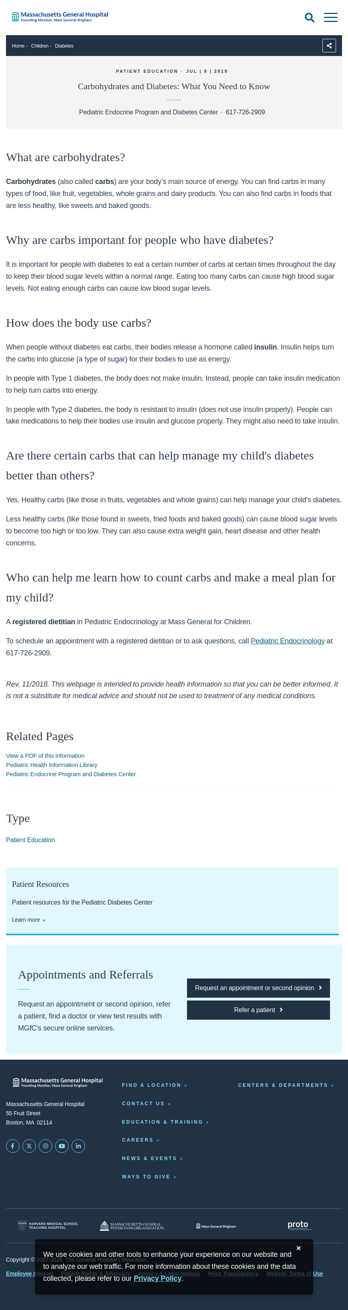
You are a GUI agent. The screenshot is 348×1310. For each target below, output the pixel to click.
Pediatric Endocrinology (288, 641)
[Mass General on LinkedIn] (78, 1146)
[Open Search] (310, 17)
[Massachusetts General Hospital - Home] (58, 1083)
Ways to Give (146, 1177)
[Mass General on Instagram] (45, 1146)
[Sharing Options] (329, 45)
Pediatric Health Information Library (51, 764)
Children (39, 46)
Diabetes (64, 46)
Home (18, 46)
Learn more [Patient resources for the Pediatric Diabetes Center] (26, 920)
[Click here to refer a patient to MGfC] (258, 1010)
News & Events (149, 1158)
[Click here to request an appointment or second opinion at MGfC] (258, 988)
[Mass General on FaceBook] (13, 1146)
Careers (138, 1140)
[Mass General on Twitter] (29, 1146)
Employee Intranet (29, 1273)
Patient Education (30, 840)
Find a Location (151, 1085)
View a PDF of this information (45, 755)
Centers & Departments (283, 1085)
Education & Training (162, 1122)
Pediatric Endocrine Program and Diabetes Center (71, 774)
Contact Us (143, 1103)
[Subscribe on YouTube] (62, 1146)
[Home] (72, 17)
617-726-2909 (245, 112)
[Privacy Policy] (158, 1278)
